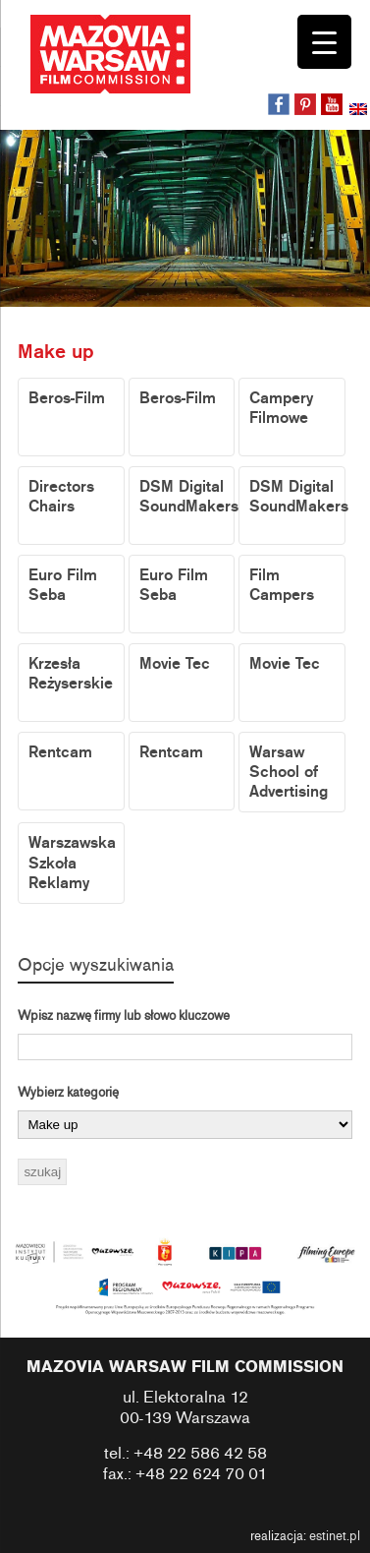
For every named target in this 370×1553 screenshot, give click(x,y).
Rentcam (60, 752)
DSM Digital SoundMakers (187, 496)
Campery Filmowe (281, 408)
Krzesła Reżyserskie (70, 673)
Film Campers (281, 585)
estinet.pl (334, 1536)
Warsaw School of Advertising (288, 772)
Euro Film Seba (62, 585)
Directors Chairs (61, 496)
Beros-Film (66, 398)
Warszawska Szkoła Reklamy (72, 862)
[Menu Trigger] (324, 42)
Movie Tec (174, 664)
